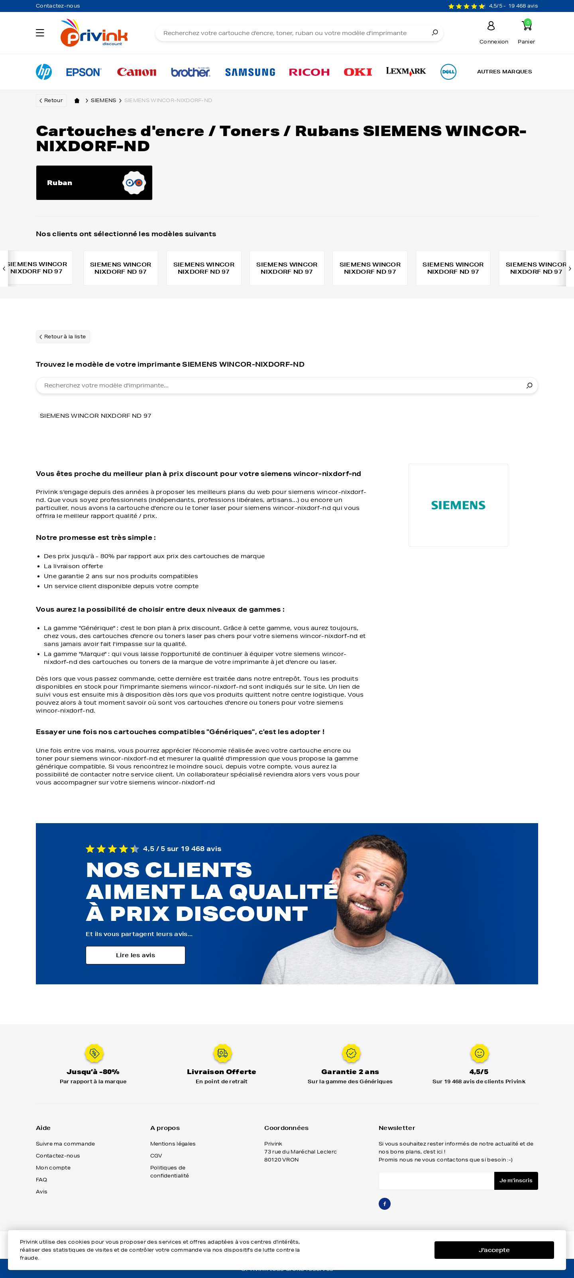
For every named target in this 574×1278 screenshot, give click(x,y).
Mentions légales (173, 1144)
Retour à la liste (65, 337)
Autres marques (504, 71)
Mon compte (53, 1168)
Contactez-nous (58, 5)
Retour (53, 100)
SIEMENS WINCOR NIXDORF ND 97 (95, 416)
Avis (41, 1192)
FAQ (41, 1180)
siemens (107, 101)
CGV (156, 1156)
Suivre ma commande (65, 1144)
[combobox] (287, 386)
